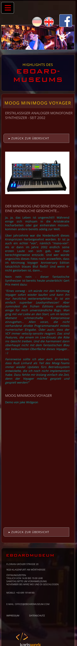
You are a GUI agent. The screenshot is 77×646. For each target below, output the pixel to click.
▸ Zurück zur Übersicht (29, 138)
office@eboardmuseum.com (32, 604)
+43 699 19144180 (25, 592)
